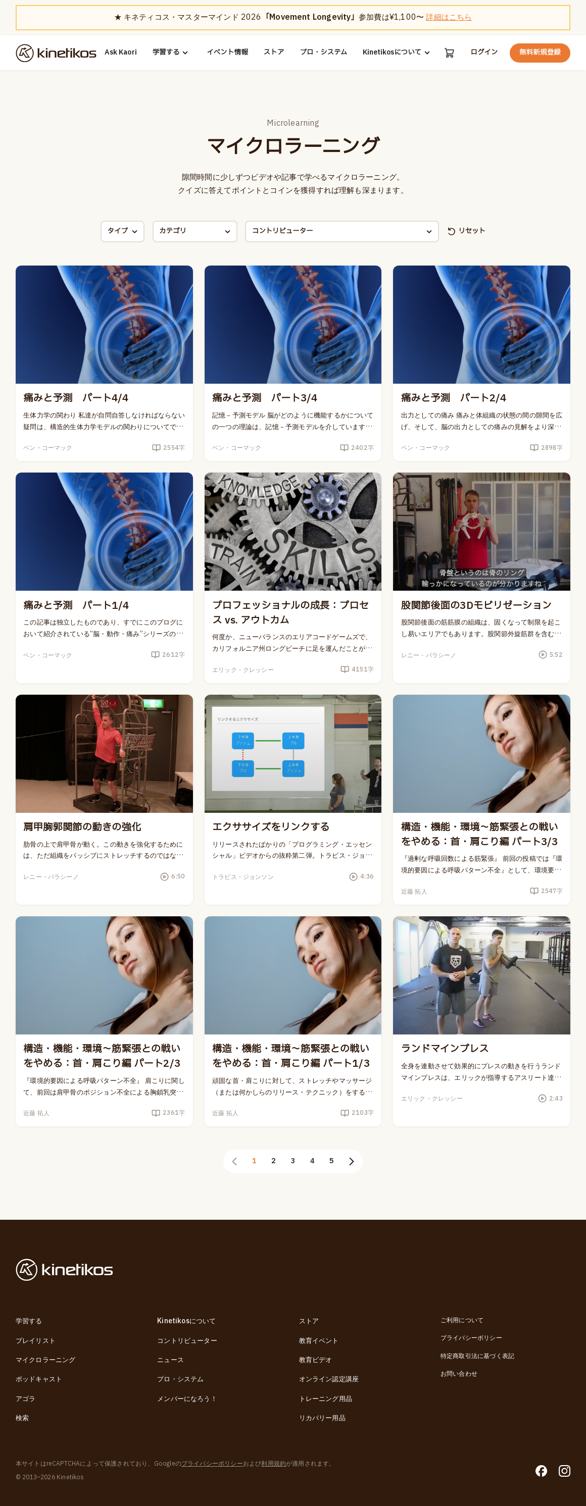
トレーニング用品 (325, 1399)
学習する (172, 53)
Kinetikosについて (398, 53)
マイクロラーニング (46, 1360)
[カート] (449, 53)
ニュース (170, 1360)
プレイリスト (36, 1341)
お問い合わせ (459, 1374)
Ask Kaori (121, 52)
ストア (274, 52)
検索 (22, 1418)
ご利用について (462, 1321)
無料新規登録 (540, 52)
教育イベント (319, 1341)
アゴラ (26, 1399)
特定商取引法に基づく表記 (477, 1356)
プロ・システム (323, 52)
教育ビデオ (315, 1360)
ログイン (484, 52)
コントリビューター (187, 1341)
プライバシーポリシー (471, 1338)
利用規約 (273, 1464)
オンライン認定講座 (329, 1379)
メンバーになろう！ (187, 1399)
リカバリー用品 (322, 1418)
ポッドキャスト (39, 1379)
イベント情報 (227, 52)
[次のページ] (351, 1161)
